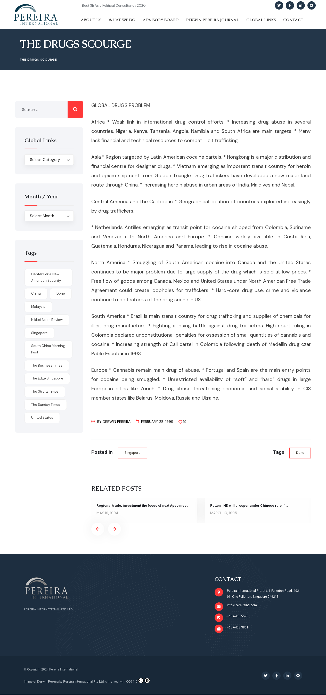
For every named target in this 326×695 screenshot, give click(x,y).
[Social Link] (279, 5)
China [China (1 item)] (36, 293)
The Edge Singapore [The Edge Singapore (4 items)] (47, 378)
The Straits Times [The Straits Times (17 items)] (45, 391)
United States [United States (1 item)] (42, 417)
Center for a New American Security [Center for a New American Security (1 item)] (46, 277)
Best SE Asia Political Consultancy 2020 (114, 5)
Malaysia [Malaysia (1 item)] (38, 306)
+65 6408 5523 (237, 616)
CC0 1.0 (138, 680)
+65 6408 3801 (237, 627)
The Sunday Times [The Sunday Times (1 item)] (45, 404)
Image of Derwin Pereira (41, 681)
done (300, 453)
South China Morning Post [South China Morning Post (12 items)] (48, 349)
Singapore (133, 453)
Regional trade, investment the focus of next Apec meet (143, 506)
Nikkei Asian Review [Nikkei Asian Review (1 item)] (47, 320)
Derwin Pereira (117, 421)
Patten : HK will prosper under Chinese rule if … (249, 506)
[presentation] (97, 529)
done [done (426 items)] (60, 293)
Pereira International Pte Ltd (83, 681)
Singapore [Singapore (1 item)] (39, 333)
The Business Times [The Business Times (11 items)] (46, 365)
